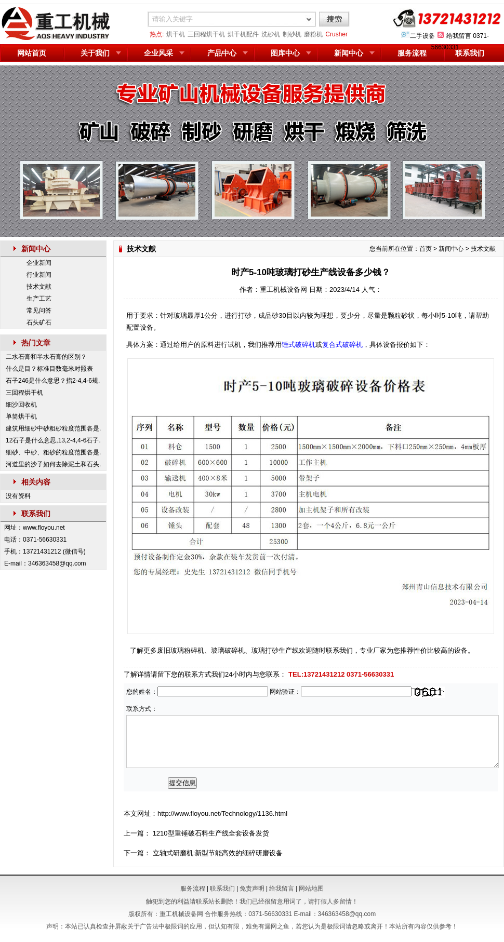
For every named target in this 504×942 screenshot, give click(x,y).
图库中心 (285, 53)
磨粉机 (313, 34)
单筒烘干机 (21, 416)
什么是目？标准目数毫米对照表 (49, 368)
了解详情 (137, 674)
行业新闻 (38, 274)
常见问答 (38, 310)
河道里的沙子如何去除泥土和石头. (53, 464)
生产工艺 (38, 298)
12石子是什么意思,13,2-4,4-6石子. (53, 440)
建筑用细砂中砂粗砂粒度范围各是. (53, 428)
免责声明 (252, 888)
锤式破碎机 (298, 344)
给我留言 (458, 35)
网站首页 (31, 53)
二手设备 (422, 35)
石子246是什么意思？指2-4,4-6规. (53, 380)
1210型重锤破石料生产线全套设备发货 (211, 833)
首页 (425, 248)
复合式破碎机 (342, 344)
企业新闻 (38, 262)
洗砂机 (270, 34)
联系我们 (469, 53)
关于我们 (95, 53)
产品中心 (221, 53)
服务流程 (412, 53)
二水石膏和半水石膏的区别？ (46, 356)
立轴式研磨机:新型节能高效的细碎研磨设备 (218, 853)
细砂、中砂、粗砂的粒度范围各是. (53, 452)
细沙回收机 (21, 404)
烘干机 (175, 34)
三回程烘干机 (206, 34)
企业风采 (158, 53)
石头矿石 (38, 322)
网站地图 (311, 888)
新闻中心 (348, 53)
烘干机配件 (243, 34)
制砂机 (292, 34)
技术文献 (38, 286)
